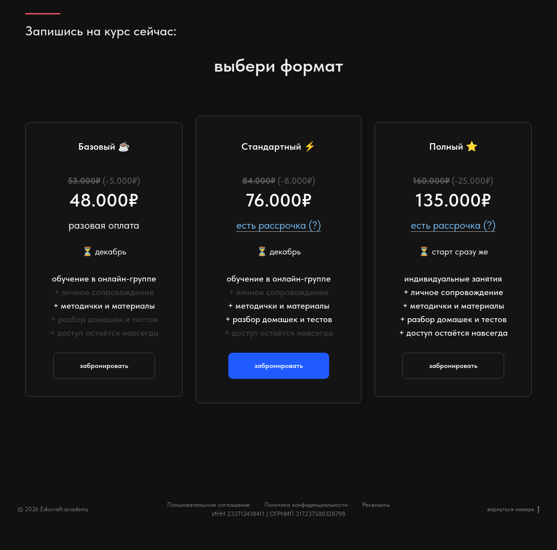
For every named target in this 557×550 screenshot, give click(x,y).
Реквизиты (376, 504)
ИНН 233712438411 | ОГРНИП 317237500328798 (278, 513)
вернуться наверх (513, 509)
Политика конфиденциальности (306, 504)
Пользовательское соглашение (208, 504)
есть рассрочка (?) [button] (278, 225)
